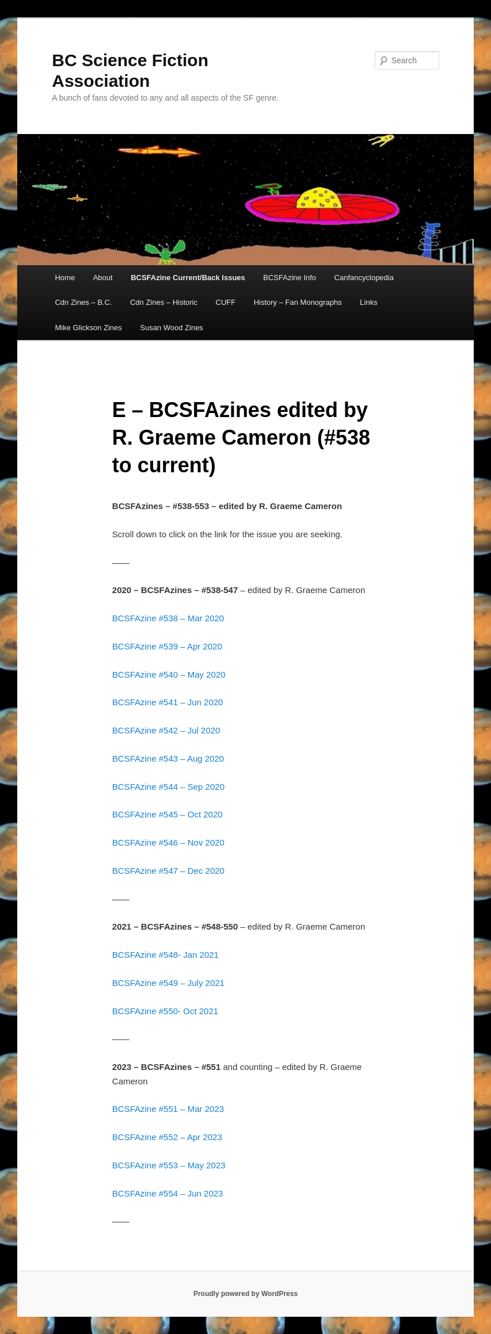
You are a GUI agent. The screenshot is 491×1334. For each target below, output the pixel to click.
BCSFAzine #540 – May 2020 (169, 674)
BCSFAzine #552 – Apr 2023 (167, 1137)
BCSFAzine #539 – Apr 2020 (167, 646)
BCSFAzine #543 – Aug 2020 (168, 758)
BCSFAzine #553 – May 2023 (170, 1165)
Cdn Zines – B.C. (83, 302)
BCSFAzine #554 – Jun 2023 (167, 1193)
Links (368, 302)
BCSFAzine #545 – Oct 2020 (167, 814)
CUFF (226, 302)
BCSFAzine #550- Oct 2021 (165, 1011)
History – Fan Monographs (298, 302)
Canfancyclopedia (364, 277)
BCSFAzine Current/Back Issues (188, 277)
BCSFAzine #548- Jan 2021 (165, 955)
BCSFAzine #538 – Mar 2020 (168, 618)
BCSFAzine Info (289, 277)
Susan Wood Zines (171, 327)
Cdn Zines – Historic (163, 302)
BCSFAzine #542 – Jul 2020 (166, 730)
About (103, 277)
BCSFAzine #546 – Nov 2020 (168, 842)
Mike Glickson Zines (88, 327)
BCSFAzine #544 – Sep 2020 (168, 787)
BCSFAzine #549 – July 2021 (168, 983)
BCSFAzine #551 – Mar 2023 (169, 1109)
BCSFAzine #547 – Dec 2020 (168, 871)
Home (65, 277)
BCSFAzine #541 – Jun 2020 (167, 702)
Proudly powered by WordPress (245, 1294)
